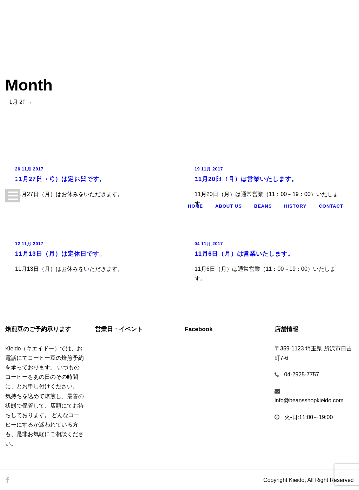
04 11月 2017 (209, 243)
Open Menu (12, 195)
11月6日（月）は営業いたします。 (244, 253)
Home (195, 206)
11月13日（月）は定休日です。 (60, 253)
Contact (331, 206)
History (295, 206)
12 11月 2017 (29, 243)
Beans (263, 206)
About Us (228, 206)
